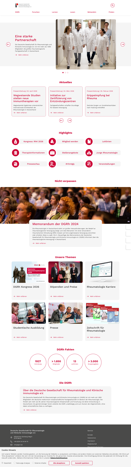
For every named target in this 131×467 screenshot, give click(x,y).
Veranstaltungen (107, 164)
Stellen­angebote (70, 153)
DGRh (17, 12)
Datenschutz (92, 438)
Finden (111, 12)
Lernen (55, 12)
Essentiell (7, 463)
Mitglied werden (70, 141)
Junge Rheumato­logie (107, 153)
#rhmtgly (70, 164)
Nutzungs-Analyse (23, 463)
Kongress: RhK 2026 (33, 141)
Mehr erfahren (23, 55)
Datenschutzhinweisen (59, 458)
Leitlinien (106, 141)
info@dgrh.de (18, 445)
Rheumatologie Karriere (95, 447)
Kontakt (90, 435)
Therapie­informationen (33, 153)
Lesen (72, 12)
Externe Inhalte (40, 463)
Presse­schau (33, 164)
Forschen (36, 12)
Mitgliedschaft (92, 444)
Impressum (91, 441)
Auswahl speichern (82, 463)
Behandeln (92, 12)
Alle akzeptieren (59, 463)
